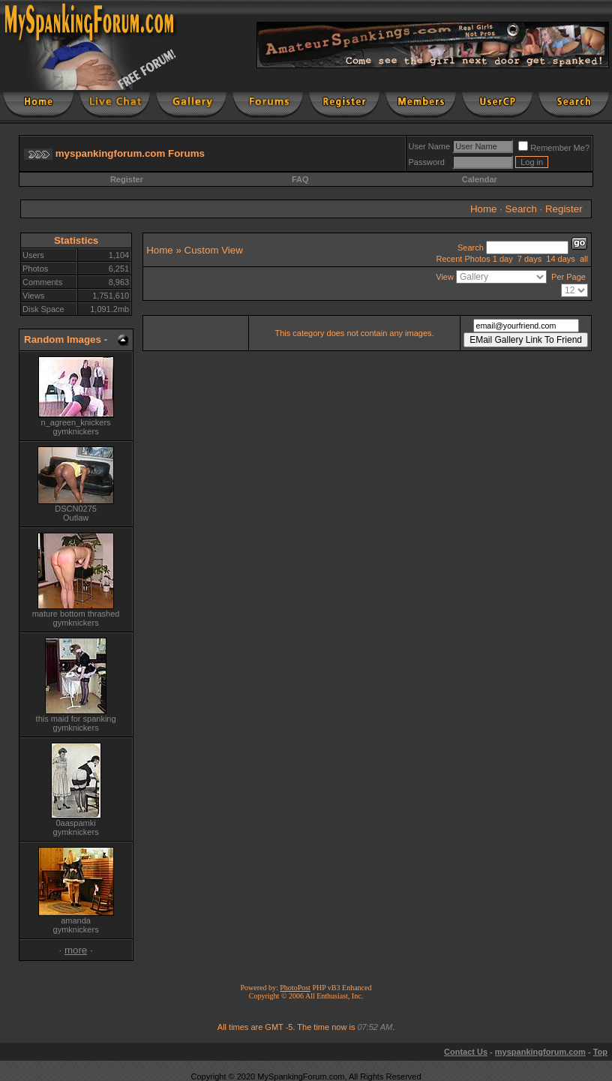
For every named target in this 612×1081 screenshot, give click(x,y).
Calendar (479, 179)
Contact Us (466, 1051)
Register (126, 179)
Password (427, 162)
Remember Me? (554, 147)
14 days (560, 258)
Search (521, 209)
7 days (530, 258)
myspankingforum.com (540, 1051)
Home (483, 209)
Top (600, 1051)
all (584, 258)
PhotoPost (295, 987)
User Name (430, 146)
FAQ (300, 179)
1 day (503, 258)
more (75, 950)
